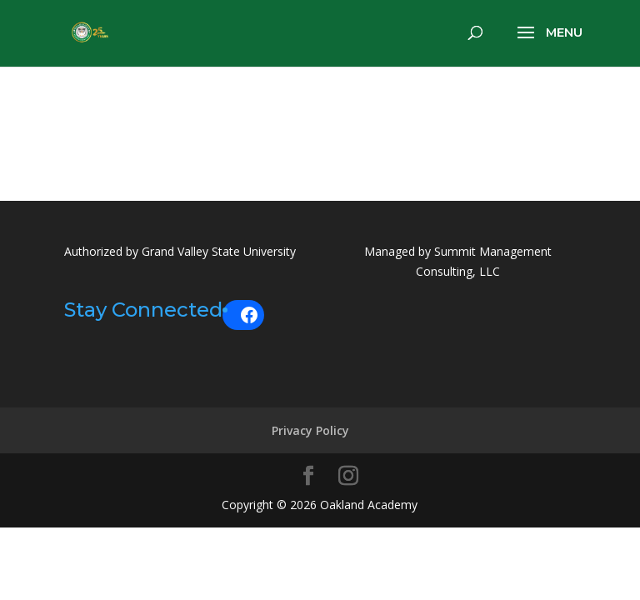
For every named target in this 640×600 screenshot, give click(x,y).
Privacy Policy (310, 430)
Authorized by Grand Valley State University (180, 251)
